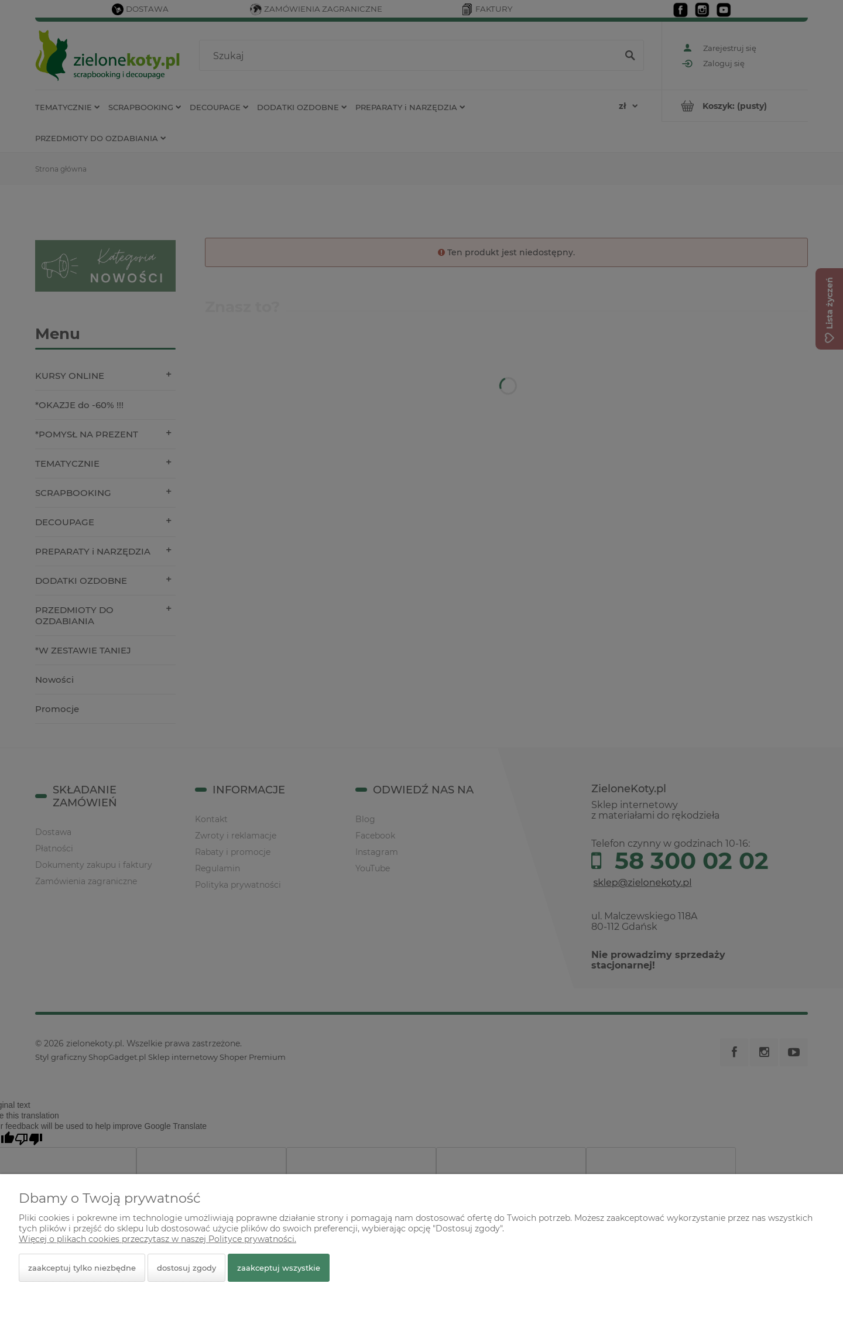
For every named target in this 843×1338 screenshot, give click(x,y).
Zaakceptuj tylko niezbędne (82, 1267)
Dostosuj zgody (186, 1267)
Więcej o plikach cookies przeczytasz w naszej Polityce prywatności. (157, 1239)
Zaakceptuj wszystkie (278, 1267)
